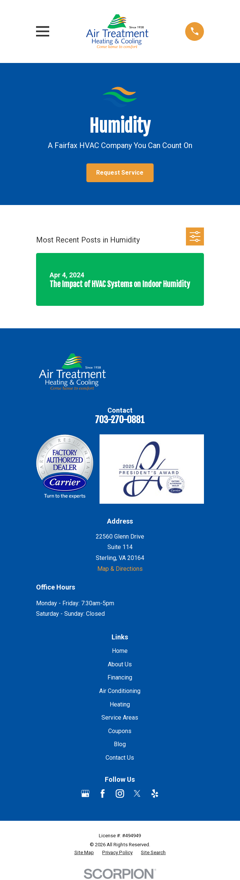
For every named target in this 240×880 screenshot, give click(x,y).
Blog (120, 744)
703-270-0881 (120, 419)
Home (120, 650)
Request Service (119, 172)
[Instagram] (120, 793)
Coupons (119, 731)
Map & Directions (120, 568)
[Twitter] (137, 793)
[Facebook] (102, 793)
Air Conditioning (119, 690)
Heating (120, 704)
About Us (120, 664)
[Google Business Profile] (85, 793)
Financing (119, 677)
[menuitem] (84, 852)
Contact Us (120, 757)
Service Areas (119, 717)
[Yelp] (155, 793)
